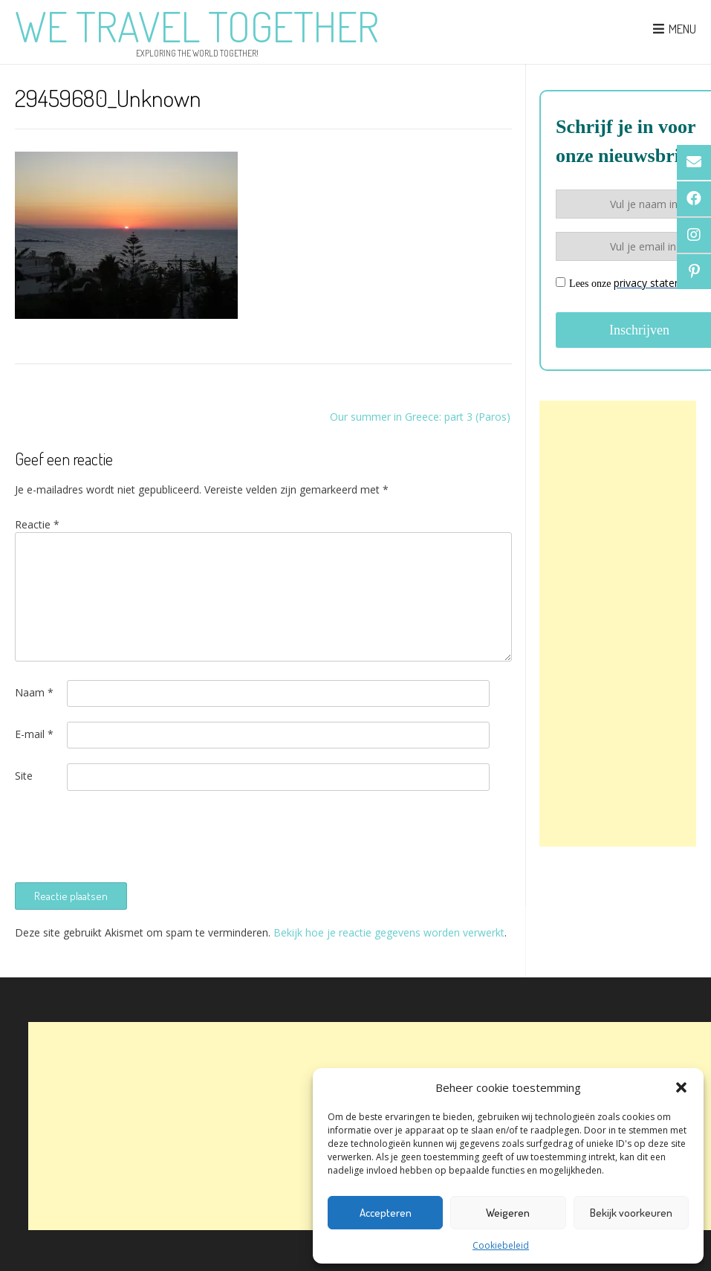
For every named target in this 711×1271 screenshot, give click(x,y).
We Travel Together (197, 26)
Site (24, 776)
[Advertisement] (617, 624)
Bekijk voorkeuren (631, 1213)
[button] (681, 1087)
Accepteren (386, 1213)
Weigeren (508, 1213)
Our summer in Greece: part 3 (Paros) (420, 417)
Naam (34, 692)
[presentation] (128, 835)
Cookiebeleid (501, 1245)
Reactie (37, 524)
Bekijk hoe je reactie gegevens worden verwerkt (388, 932)
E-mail (34, 734)
